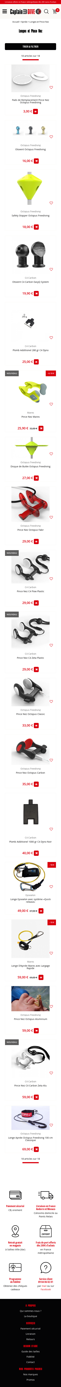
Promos (31, 1379)
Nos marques (30, 1374)
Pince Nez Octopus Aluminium (30, 1019)
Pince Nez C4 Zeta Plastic (30, 658)
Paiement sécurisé (30, 1328)
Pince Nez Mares (30, 416)
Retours (30, 1339)
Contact (30, 1362)
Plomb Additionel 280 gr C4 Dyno (30, 350)
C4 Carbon (30, 277)
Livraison (30, 1333)
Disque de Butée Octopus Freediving (30, 466)
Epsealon (30, 895)
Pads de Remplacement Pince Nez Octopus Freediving (30, 101)
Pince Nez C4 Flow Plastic (30, 591)
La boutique (30, 1316)
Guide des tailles (30, 1351)
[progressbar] (30, 59)
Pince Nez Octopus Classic (30, 714)
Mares (30, 412)
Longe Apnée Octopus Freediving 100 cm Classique (30, 1139)
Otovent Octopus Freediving (30, 149)
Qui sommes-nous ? (30, 1310)
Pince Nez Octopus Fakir (30, 530)
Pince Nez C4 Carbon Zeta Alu (30, 1085)
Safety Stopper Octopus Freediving (30, 215)
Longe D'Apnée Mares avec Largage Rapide (30, 967)
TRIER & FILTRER (30, 46)
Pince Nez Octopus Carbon (30, 772)
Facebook (46, 1289)
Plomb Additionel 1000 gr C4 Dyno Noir (30, 841)
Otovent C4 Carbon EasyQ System (30, 282)
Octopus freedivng (30, 95)
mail (44, 1285)
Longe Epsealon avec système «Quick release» (30, 900)
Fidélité (30, 1356)
